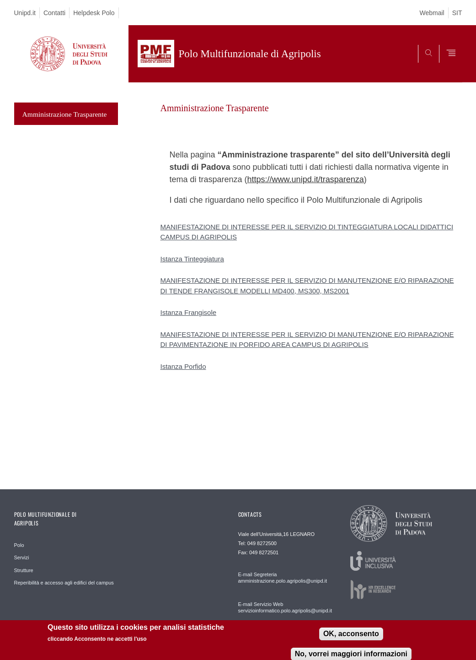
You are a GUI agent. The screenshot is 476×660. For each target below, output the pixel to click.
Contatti (54, 12)
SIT (457, 12)
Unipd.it (25, 12)
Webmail (432, 12)
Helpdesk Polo (93, 12)
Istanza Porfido (183, 366)
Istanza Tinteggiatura (192, 259)
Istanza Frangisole (188, 312)
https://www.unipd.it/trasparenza (305, 179)
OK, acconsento (351, 634)
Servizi (21, 557)
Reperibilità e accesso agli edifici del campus (64, 582)
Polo (19, 545)
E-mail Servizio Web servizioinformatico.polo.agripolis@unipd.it (283, 607)
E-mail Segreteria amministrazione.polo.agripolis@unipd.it (282, 578)
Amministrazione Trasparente (64, 114)
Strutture (23, 570)
